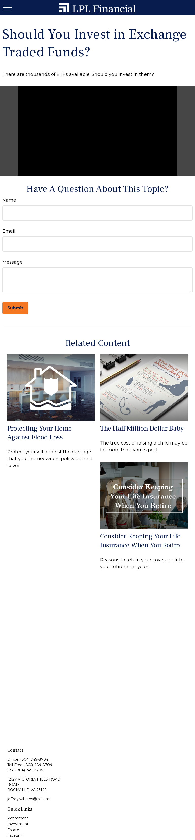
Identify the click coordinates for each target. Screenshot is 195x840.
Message (12, 262)
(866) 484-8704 (38, 765)
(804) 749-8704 (34, 759)
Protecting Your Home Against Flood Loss (39, 433)
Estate (13, 830)
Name (9, 200)
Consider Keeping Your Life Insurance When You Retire (140, 541)
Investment (17, 824)
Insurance (16, 835)
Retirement (17, 818)
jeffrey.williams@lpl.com (28, 799)
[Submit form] (15, 308)
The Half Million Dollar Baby (142, 428)
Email (8, 231)
